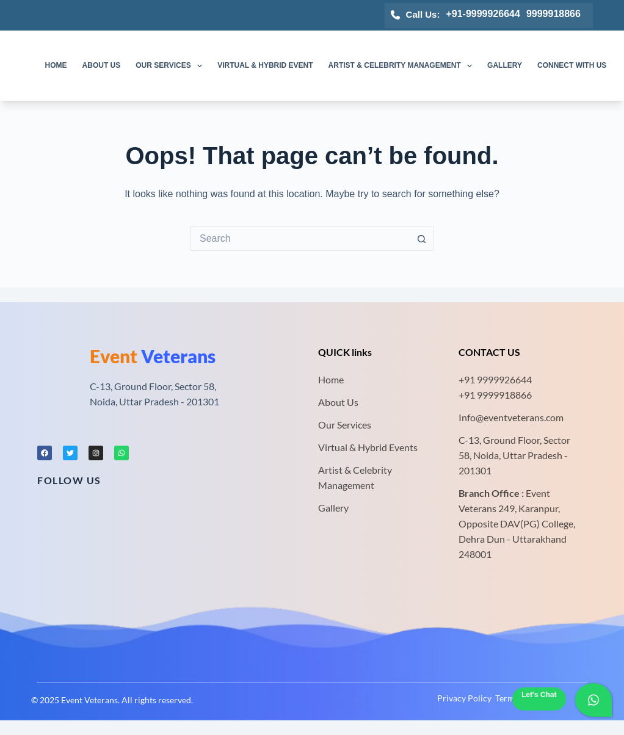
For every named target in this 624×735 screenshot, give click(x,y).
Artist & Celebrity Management (402, 66)
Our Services (171, 66)
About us (101, 65)
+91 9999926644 (495, 379)
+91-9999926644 (483, 14)
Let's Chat (539, 694)
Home (56, 65)
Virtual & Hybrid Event (265, 65)
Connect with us (571, 65)
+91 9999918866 (495, 394)
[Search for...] (300, 238)
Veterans (153, 356)
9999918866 (553, 14)
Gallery (504, 65)
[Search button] (422, 238)
